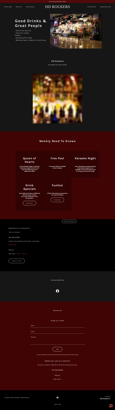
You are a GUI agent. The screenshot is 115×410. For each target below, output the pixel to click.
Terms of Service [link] (71, 354)
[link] (57, 7)
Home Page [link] (8, 6)
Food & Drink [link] (91, 6)
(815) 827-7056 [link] (12, 245)
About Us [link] (19, 6)
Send (57, 349)
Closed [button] (58, 379)
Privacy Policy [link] (63, 354)
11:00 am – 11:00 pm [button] (20, 253)
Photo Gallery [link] (30, 6)
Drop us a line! (16, 260)
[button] (27, 253)
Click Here (29, 203)
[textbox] (57, 325)
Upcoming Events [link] (105, 6)
